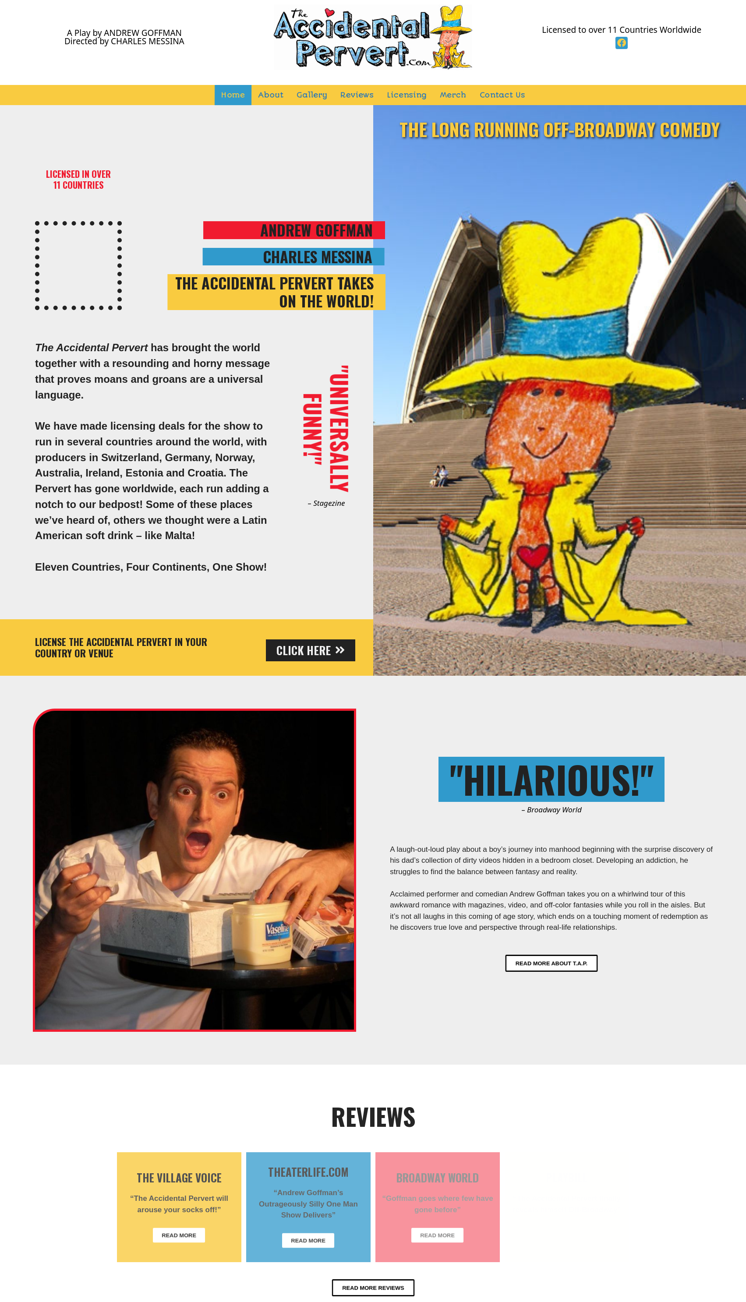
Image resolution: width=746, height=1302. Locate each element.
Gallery (312, 95)
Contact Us (502, 95)
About (271, 95)
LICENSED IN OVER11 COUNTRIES (78, 179)
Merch (453, 95)
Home (233, 95)
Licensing (406, 95)
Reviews (357, 95)
